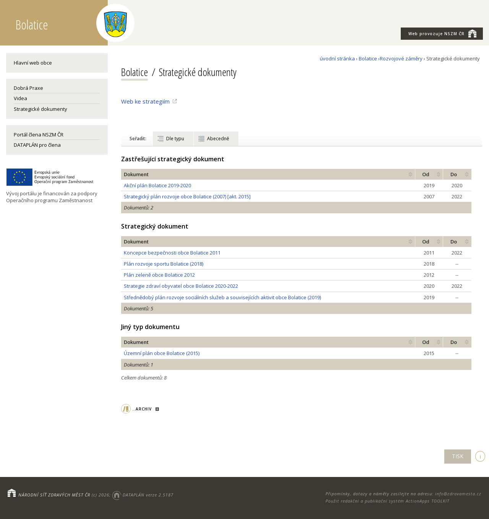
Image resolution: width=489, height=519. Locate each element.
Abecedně (218, 138)
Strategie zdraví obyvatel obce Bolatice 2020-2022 (181, 285)
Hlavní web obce (33, 62)
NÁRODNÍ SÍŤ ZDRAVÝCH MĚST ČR (54, 495)
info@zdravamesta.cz (458, 493)
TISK (457, 456)
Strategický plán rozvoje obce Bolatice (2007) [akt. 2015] (187, 196)
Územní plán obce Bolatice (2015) (161, 353)
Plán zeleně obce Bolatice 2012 (159, 274)
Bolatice (368, 58)
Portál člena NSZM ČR (38, 134)
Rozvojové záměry (401, 58)
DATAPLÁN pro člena (37, 144)
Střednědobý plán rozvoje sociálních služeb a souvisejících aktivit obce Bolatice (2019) (222, 297)
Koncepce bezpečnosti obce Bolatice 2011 (172, 252)
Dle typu (175, 138)
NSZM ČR (442, 33)
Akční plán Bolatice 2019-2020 (157, 185)
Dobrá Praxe (28, 87)
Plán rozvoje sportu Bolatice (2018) (163, 263)
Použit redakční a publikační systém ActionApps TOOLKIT (387, 501)
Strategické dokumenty (40, 108)
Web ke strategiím (145, 101)
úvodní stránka (337, 58)
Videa (20, 98)
